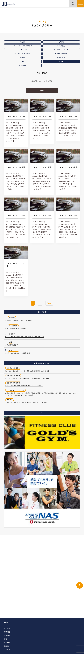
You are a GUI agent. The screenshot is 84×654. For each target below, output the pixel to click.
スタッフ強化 (61, 46)
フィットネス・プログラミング (23, 46)
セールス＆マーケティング (23, 54)
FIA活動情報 (22, 65)
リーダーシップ (22, 50)
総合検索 (22, 42)
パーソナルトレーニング (61, 50)
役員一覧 (7, 642)
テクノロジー (61, 57)
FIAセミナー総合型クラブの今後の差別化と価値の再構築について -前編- (27, 378)
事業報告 (7, 632)
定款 (5, 639)
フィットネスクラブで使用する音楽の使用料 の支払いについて (24, 337)
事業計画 (7, 635)
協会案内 (7, 628)
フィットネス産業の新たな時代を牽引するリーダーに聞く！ (24, 386)
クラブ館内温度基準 (11, 345)
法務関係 (22, 57)
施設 (23, 61)
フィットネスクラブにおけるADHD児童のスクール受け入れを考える (26, 402)
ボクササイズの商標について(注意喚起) (17, 353)
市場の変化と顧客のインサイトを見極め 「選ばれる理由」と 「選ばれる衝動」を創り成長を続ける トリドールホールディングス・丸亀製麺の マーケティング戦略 (41, 394)
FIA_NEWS (61, 61)
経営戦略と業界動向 (61, 54)
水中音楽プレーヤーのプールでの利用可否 (18, 320)
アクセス (7, 650)
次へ (49, 303)
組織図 (6, 646)
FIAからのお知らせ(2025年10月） (16, 329)
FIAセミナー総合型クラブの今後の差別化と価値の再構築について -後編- (27, 371)
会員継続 (61, 42)
